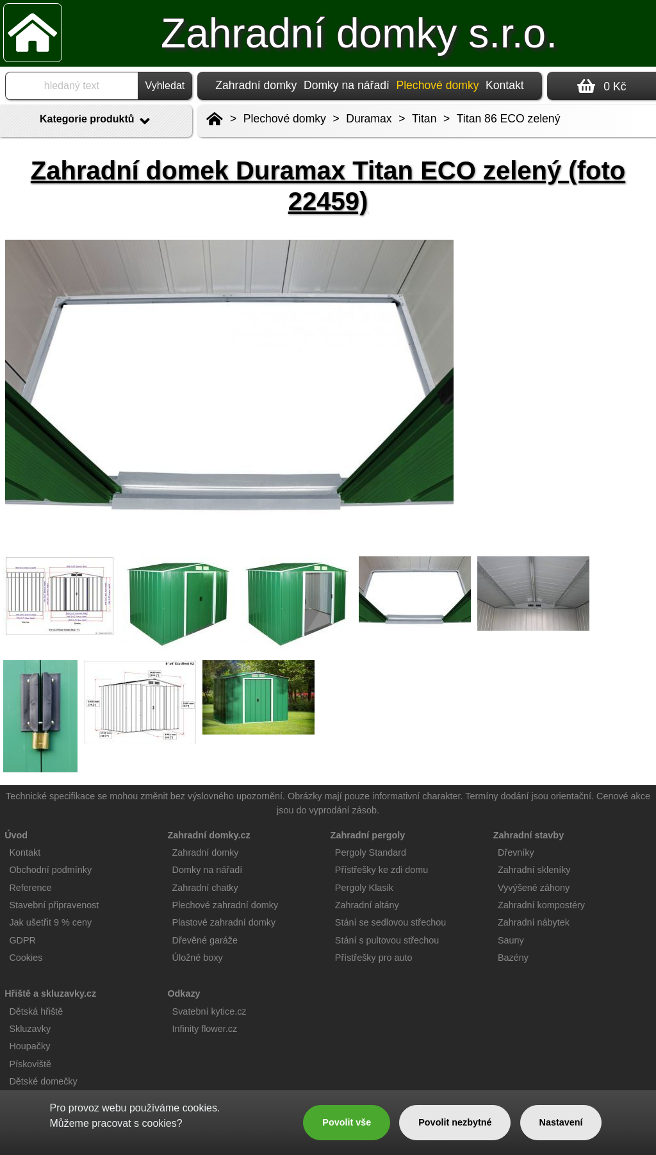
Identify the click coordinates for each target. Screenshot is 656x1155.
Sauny (511, 940)
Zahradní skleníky (534, 870)
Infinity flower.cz (205, 1029)
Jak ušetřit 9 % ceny (50, 922)
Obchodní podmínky (50, 870)
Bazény (513, 957)
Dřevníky (516, 852)
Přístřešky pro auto (374, 957)
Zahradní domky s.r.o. (359, 33)
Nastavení (561, 1122)
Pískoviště (30, 1064)
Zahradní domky (256, 85)
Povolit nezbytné (454, 1122)
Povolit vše (346, 1122)
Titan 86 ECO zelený (509, 118)
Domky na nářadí (347, 85)
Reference (30, 888)
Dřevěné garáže (205, 940)
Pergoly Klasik (364, 888)
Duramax (368, 118)
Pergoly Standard (370, 852)
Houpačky (29, 1046)
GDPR (22, 940)
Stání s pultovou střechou (387, 940)
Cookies (25, 957)
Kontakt (505, 85)
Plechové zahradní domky (225, 905)
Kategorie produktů (96, 121)
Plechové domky (284, 118)
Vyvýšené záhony (534, 888)
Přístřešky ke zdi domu (382, 870)
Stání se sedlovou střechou (391, 922)
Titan (424, 118)
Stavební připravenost (54, 905)
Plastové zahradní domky (224, 922)
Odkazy (183, 993)
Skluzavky (30, 1029)
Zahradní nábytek (534, 922)
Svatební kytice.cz (209, 1011)
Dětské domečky (43, 1081)
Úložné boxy (197, 957)
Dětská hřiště (36, 1011)
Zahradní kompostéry (541, 905)
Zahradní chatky (205, 888)
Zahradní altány (367, 905)
